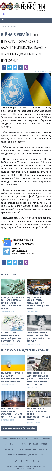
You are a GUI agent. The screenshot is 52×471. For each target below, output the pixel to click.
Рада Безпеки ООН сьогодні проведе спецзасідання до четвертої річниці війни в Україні (39, 303)
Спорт (7, 449)
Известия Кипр (25, 449)
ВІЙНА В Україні (16, 35)
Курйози (43, 444)
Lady (35, 449)
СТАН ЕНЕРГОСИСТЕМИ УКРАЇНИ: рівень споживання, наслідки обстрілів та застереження (13, 412)
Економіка (21, 444)
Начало (5, 439)
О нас (42, 454)
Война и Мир (15, 439)
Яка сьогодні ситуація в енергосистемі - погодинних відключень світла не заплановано (12, 377)
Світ (29, 444)
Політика (46, 439)
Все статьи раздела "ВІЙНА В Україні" (19, 428)
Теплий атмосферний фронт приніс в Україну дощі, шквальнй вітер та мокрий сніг (38, 336)
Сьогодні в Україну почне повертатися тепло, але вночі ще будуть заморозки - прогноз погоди (12, 303)
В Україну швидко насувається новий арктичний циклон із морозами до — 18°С (11, 336)
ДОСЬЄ (35, 444)
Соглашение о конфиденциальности (22, 454)
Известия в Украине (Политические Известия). (27, 466)
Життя (14, 449)
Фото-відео (10, 444)
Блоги (24, 439)
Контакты (43, 449)
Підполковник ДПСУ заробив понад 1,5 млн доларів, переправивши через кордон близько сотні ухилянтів (38, 378)
